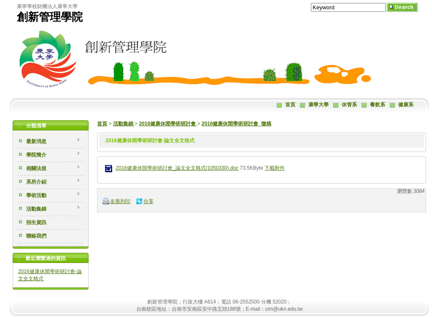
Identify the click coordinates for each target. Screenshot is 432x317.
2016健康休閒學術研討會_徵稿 (236, 124)
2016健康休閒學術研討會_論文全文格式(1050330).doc (177, 168)
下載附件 (275, 168)
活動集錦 (124, 124)
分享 (148, 201)
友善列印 (120, 201)
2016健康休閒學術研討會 (168, 124)
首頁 (102, 124)
